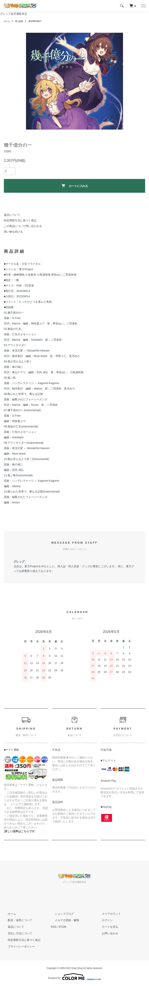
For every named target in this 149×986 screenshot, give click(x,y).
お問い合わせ (106, 933)
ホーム (7, 21)
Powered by (74, 976)
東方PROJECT (39, 21)
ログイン (103, 920)
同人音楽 (21, 21)
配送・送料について (16, 920)
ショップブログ (60, 913)
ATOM (62, 926)
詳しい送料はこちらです (20, 831)
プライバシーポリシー (17, 946)
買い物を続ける (13, 231)
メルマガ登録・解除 (63, 920)
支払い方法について (16, 933)
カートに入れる (74, 185)
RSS (54, 926)
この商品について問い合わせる (23, 226)
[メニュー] (143, 6)
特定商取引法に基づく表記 (20, 220)
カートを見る (106, 926)
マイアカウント (107, 913)
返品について (12, 214)
